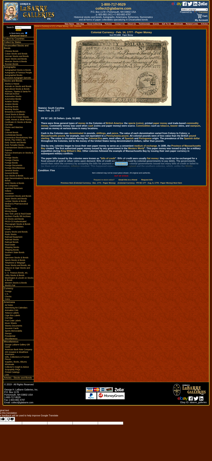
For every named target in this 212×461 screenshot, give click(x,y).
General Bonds (11, 173)
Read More (121, 164)
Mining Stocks (11, 208)
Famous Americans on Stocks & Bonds (19, 154)
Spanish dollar (192, 138)
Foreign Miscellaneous (15, 168)
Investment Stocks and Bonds (18, 196)
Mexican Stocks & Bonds (16, 61)
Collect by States (12, 42)
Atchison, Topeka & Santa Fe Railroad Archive (18, 92)
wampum (195, 126)
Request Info (147, 180)
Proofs (8, 229)
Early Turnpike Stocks (14, 145)
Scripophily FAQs (12, 369)
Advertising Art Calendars (16, 308)
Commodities (143, 126)
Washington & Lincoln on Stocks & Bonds (19, 279)
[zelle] (203, 5)
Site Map (80, 24)
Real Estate (10, 245)
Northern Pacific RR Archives (18, 216)
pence (115, 133)
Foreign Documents (13, 165)
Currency (8, 288)
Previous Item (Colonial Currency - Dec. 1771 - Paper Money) (88, 183)
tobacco (164, 126)
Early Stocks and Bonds (15, 142)
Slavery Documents (13, 326)
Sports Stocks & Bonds (15, 260)
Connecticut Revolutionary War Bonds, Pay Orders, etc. (18, 138)
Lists (7, 375)
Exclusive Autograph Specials (18, 78)
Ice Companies (11, 186)
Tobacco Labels (12, 313)
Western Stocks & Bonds (16, 283)
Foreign (8, 291)
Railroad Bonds (12, 242)
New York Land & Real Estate (18, 214)
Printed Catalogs (12, 372)
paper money (160, 123)
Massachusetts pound (53, 136)
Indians (8, 191)
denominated (76, 133)
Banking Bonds (11, 107)
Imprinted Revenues (14, 188)
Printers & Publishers (14, 226)
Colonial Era (95, 138)
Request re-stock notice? (104, 180)
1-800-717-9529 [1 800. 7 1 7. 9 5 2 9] (113, 4)
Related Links (192, 24)
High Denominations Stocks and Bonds (19, 179)
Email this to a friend (128, 180)
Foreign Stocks (11, 157)
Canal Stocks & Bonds (15, 114)
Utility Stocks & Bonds (14, 275)
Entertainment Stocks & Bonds (18, 147)
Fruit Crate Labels (13, 320)
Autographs (10, 67)
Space (8, 255)
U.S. (7, 294)
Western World (136, 148)
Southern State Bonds (14, 252)
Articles (204, 24)
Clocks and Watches (14, 127)
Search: (18, 27)
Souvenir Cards (12, 328)
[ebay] (177, 5)
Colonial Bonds (11, 132)
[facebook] (185, 5)
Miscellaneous (11, 338)
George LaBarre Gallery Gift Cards (17, 345)
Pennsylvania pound (117, 136)
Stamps (8, 333)
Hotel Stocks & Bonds (14, 183)
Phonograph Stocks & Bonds (17, 224)
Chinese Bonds (11, 51)
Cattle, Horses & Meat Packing (18, 119)
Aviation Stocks (11, 101)
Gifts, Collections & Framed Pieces (17, 358)
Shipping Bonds (12, 250)
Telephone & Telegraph (15, 263)
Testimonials (144, 24)
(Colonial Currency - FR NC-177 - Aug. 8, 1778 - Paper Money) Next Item (150, 183)
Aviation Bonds (11, 104)
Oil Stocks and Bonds (14, 219)
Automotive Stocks (13, 96)
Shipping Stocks (12, 247)
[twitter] (190, 5)
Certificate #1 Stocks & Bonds (18, 122)
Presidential (10, 336)
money (82, 123)
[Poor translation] (10, 419)
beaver (174, 126)
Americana (9, 302)
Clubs (7, 130)
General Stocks (12, 170)
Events (156, 24)
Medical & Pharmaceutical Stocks (16, 205)
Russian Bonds (11, 64)
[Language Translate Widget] (194, 9)
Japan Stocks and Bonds (16, 59)
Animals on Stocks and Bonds (18, 86)
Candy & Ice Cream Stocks (17, 117)
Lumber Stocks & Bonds (15, 201)
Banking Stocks (12, 109)
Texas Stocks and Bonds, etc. (18, 265)
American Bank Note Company (18, 349)
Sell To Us (166, 24)
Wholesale (178, 24)
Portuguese (145, 138)
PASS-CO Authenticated (15, 221)
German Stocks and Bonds (17, 56)
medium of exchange (145, 146)
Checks (8, 296)
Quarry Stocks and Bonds (16, 232)
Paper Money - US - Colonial (69, 26)
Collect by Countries (14, 39)
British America (114, 123)
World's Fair (10, 285)
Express (8, 150)
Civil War (9, 125)
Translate (200, 12)
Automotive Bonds (13, 99)
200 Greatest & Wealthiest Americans (16, 353)
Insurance (9, 193)
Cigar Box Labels (12, 315)
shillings (101, 133)
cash (90, 126)
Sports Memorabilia (13, 331)
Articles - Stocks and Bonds (18, 378)
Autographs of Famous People (18, 72)
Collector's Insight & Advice (17, 367)
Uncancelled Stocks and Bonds (16, 46)
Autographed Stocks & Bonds (18, 70)
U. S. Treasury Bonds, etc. (16, 273)
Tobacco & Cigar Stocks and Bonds (17, 269)
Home (37, 26)
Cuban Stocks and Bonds (16, 54)
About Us (132, 24)
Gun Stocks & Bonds (14, 176)
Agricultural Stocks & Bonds (17, 89)
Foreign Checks (12, 160)
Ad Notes (9, 305)
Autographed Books (13, 75)
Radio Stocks (11, 234)
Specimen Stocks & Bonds (16, 257)
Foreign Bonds (11, 163)
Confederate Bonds (13, 135)
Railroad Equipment (13, 237)
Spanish (129, 138)
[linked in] (195, 5)
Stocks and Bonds (13, 81)
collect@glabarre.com (113, 8)
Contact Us (120, 24)
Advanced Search (18, 35)
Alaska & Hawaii (12, 84)
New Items (69, 24)
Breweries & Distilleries (15, 112)
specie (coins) (136, 123)
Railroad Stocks (12, 239)
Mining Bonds (11, 211)
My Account (201, 20)
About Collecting (94, 24)
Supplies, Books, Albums (16, 362)
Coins (7, 299)
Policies (108, 24)
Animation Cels (11, 310)
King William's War (71, 151)
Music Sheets (11, 323)
